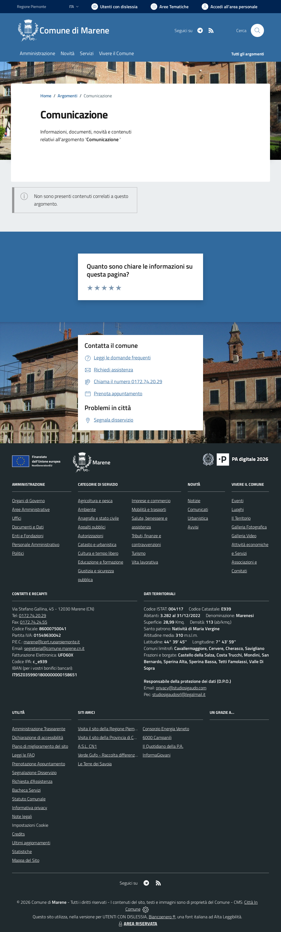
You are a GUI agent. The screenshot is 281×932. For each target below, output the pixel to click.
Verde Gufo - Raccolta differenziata (110, 755)
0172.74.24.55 (33, 622)
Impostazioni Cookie (30, 825)
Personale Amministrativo (35, 544)
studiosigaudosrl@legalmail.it (179, 694)
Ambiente (87, 509)
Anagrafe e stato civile (98, 518)
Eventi (237, 500)
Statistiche (22, 851)
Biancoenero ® (162, 916)
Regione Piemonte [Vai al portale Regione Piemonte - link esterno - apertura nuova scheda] (31, 6)
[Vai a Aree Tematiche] (169, 6)
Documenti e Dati (28, 527)
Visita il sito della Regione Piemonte (110, 728)
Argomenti (67, 95)
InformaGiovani (156, 755)
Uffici (16, 518)
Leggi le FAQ (23, 755)
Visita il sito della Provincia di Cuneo (110, 737)
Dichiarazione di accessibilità (37, 737)
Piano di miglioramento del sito (40, 746)
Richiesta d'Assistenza (32, 781)
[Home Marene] (66, 30)
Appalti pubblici (91, 527)
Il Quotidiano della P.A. (163, 746)
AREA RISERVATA (137, 923)
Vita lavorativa (145, 562)
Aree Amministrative (31, 509)
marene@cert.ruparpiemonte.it (52, 641)
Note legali (22, 816)
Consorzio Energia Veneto (166, 728)
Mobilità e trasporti (149, 509)
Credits (18, 834)
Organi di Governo (28, 500)
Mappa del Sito (25, 860)
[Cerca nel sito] (257, 30)
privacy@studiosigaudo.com (181, 687)
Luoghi (238, 509)
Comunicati (198, 509)
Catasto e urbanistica (97, 544)
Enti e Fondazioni (27, 535)
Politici (18, 553)
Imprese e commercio (151, 500)
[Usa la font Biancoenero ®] (114, 6)
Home (45, 95)
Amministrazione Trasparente (38, 728)
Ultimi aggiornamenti (31, 842)
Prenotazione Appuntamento (38, 763)
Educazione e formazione (100, 562)
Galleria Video (244, 535)
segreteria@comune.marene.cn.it (54, 648)
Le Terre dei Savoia (95, 763)
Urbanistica (198, 518)
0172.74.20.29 (32, 615)
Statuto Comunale (29, 798)
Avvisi (193, 527)
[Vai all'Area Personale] (229, 6)
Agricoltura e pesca (95, 500)
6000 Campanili (157, 737)
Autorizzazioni (90, 535)
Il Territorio (241, 518)
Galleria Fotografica (249, 527)
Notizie (194, 500)
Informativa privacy (29, 807)
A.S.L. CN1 (87, 746)
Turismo (138, 553)
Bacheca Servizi (26, 790)
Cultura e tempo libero (98, 553)
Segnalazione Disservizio (34, 772)
